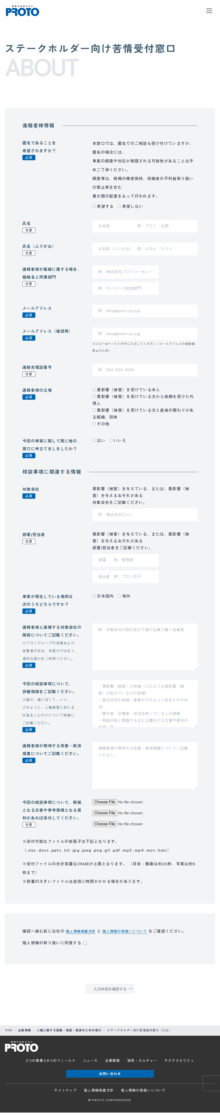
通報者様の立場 (37, 394)
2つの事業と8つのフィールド (51, 1063)
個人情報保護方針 (83, 931)
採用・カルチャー (142, 1063)
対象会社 (30, 493)
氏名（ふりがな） (39, 250)
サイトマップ (65, 1093)
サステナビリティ (179, 1063)
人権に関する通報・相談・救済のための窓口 (69, 1033)
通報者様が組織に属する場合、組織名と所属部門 (51, 277)
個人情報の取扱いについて (131, 931)
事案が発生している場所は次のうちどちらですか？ (47, 604)
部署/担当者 (33, 538)
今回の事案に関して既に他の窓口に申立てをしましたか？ (49, 448)
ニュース (90, 1063)
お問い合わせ (110, 1076)
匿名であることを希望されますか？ (39, 150)
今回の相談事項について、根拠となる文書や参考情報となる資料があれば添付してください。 (51, 813)
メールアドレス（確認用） (47, 335)
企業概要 (112, 1063)
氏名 (28, 227)
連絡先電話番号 (37, 371)
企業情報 (24, 1033)
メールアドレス (37, 312)
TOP (8, 1033)
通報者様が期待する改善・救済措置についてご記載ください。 (51, 753)
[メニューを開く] (209, 11)
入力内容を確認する (110, 990)
